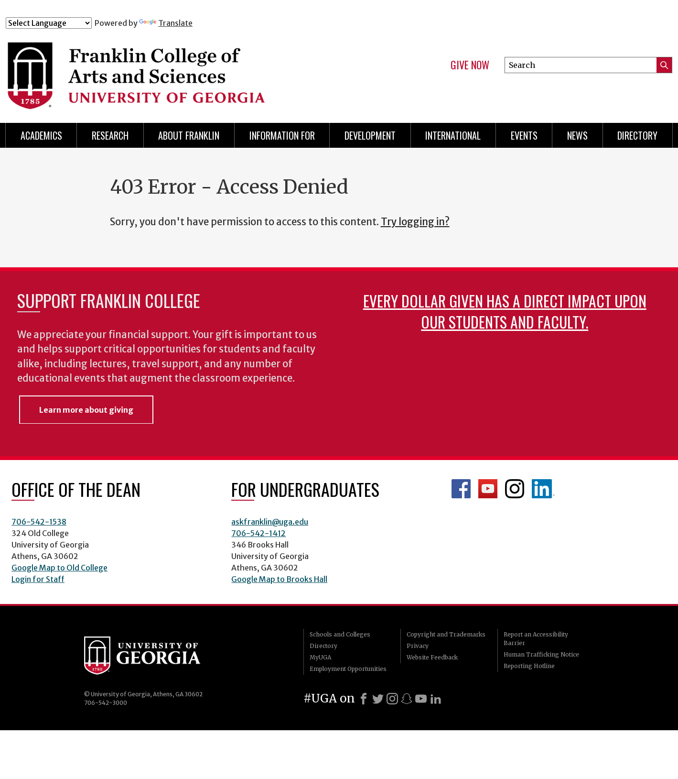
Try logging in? (415, 222)
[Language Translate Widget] (49, 23)
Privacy (418, 645)
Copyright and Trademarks (446, 634)
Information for (282, 135)
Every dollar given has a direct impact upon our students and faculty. (504, 311)
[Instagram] (392, 698)
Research (110, 135)
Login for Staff (38, 579)
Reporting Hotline (529, 665)
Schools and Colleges (340, 634)
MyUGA (320, 657)
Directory (637, 135)
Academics (41, 135)
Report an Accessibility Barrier (536, 639)
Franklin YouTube (487, 488)
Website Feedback (432, 657)
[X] (378, 698)
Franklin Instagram (514, 488)
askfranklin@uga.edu (269, 522)
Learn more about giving (86, 410)
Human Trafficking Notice (541, 654)
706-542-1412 (258, 533)
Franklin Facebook (461, 488)
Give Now (470, 65)
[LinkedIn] (435, 698)
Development (370, 135)
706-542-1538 (38, 522)
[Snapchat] (406, 698)
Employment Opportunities (348, 668)
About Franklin (188, 135)
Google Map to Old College (59, 567)
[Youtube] (421, 698)
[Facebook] (363, 698)
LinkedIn (543, 488)
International (453, 135)
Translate (166, 23)
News (577, 135)
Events (524, 135)
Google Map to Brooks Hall (279, 579)
